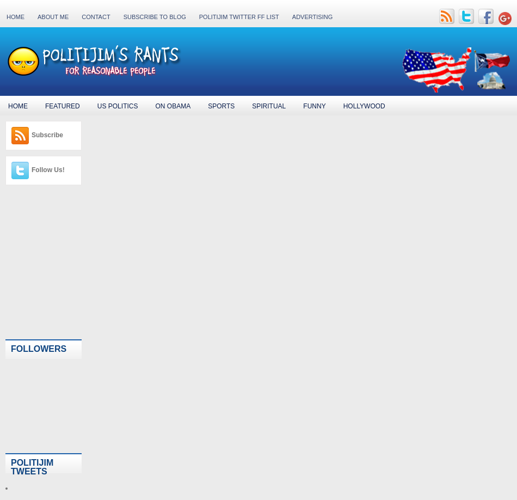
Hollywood (364, 106)
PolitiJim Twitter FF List (239, 17)
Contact (96, 17)
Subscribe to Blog (155, 17)
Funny (314, 106)
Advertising (312, 17)
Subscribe (47, 135)
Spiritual (269, 106)
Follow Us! (48, 170)
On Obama (172, 106)
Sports (221, 106)
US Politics (117, 106)
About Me (53, 17)
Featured (62, 106)
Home (15, 17)
